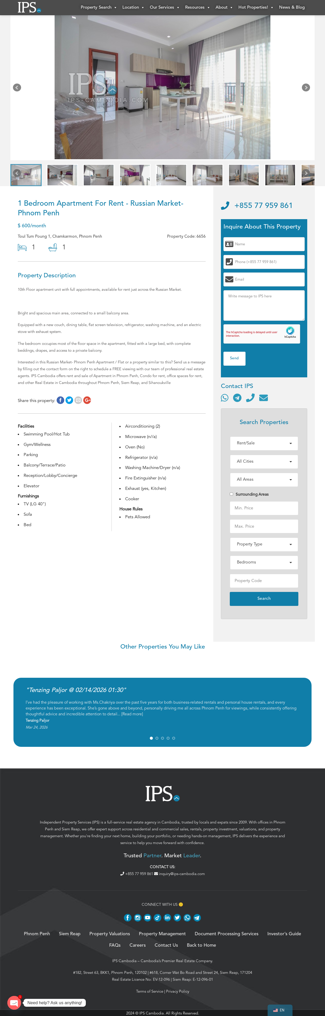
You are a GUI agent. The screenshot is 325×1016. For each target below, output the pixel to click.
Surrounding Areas (249, 494)
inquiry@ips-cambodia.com (179, 874)
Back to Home (201, 945)
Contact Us (166, 945)
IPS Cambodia (124, 961)
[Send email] (263, 397)
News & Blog (292, 7)
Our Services (165, 8)
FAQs (115, 945)
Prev (18, 89)
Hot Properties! (256, 8)
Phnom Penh (37, 934)
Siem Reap (71, 829)
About (224, 8)
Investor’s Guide (284, 934)
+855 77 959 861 (257, 206)
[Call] (250, 397)
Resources (197, 8)
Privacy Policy (177, 991)
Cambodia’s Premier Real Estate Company (176, 961)
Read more (132, 714)
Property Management (162, 934)
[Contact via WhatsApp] (225, 397)
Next (307, 89)
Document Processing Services (226, 934)
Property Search (99, 8)
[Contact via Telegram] (237, 397)
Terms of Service (149, 991)
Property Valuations (109, 934)
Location (133, 8)
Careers (137, 945)
